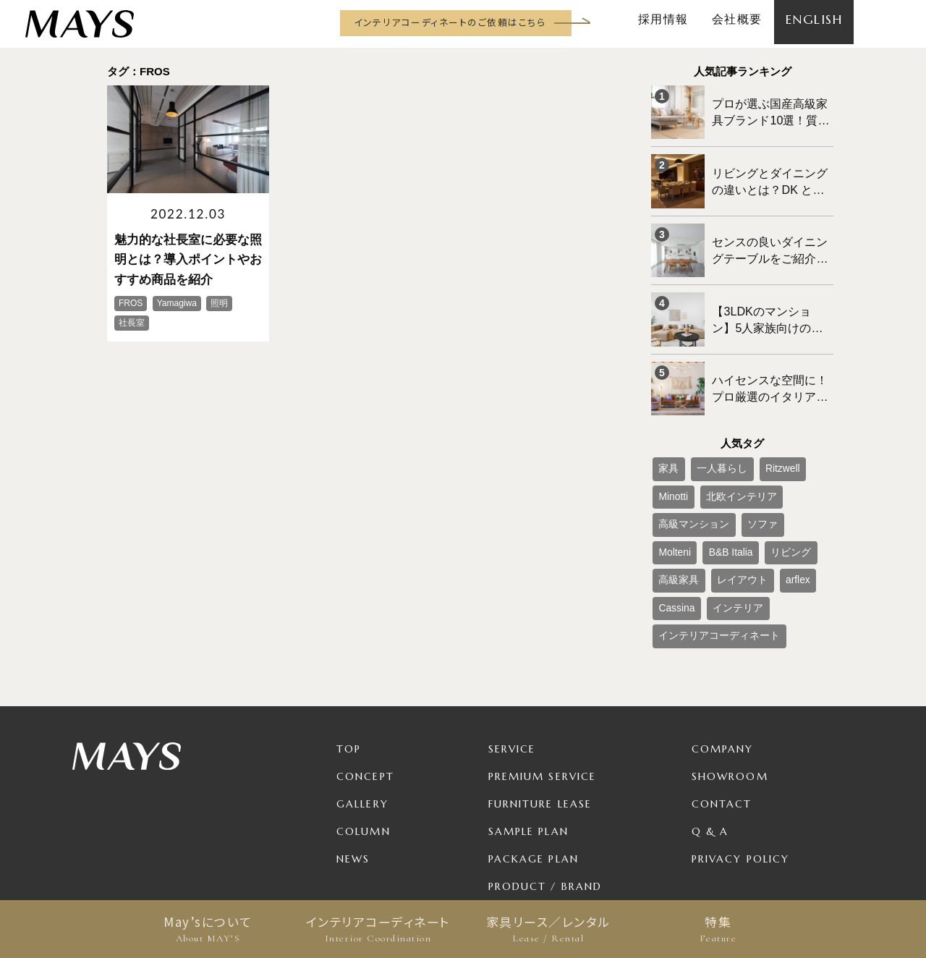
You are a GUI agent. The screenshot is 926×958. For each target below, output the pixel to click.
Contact (722, 717)
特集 (718, 929)
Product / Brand (545, 800)
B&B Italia (758, 480)
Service (512, 662)
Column (363, 745)
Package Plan (533, 772)
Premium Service (542, 690)
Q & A (710, 745)
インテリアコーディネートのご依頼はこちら (449, 22)
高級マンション (762, 457)
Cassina (672, 528)
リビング (809, 480)
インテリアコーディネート (378, 929)
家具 (665, 433)
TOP (348, 662)
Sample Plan (528, 745)
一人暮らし (710, 433)
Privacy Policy (740, 772)
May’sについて (208, 929)
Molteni (711, 480)
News (353, 772)
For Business (529, 827)
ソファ (670, 480)
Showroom (730, 690)
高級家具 (674, 504)
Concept (365, 690)
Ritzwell (761, 433)
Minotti (803, 433)
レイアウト (727, 504)
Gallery (362, 717)
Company (723, 662)
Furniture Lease (540, 717)
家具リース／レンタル (548, 929)
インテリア (724, 528)
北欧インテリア (687, 457)
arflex (774, 504)
